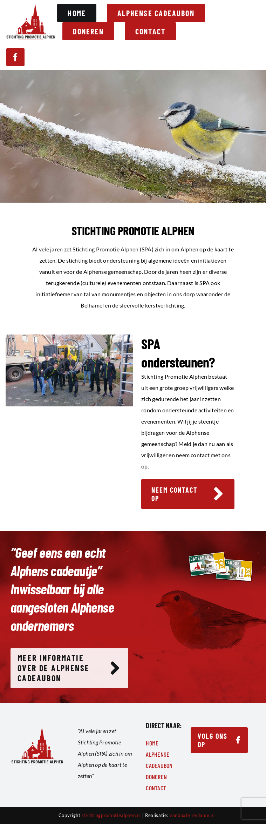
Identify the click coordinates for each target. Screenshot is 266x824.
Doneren (156, 777)
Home (152, 743)
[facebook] (15, 57)
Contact (156, 788)
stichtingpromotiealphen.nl (111, 815)
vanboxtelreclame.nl (192, 815)
